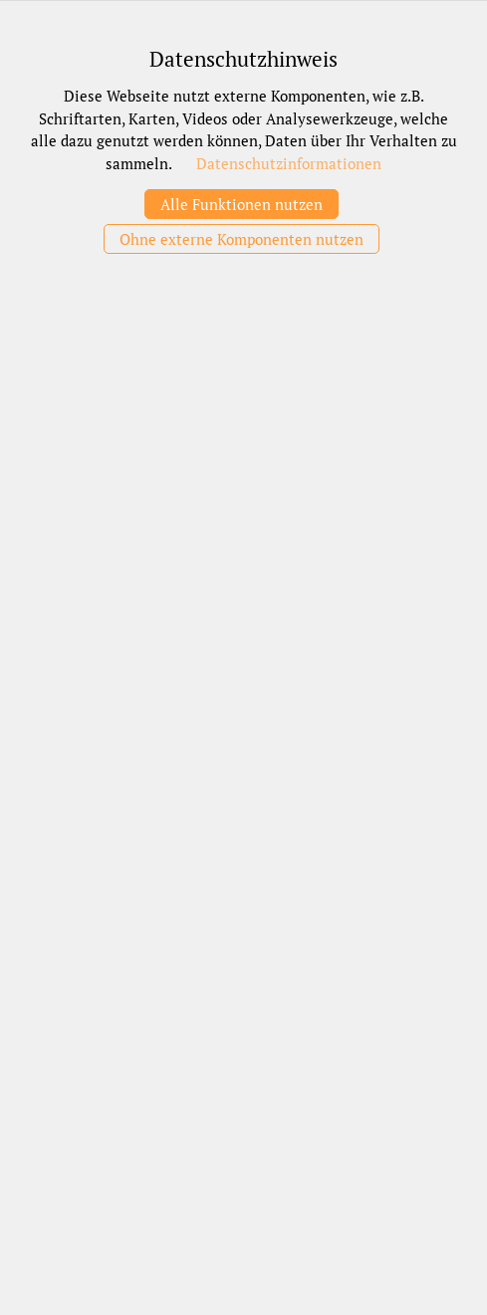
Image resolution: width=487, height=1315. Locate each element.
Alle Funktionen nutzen (241, 204)
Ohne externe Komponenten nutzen (242, 239)
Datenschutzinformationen (288, 163)
